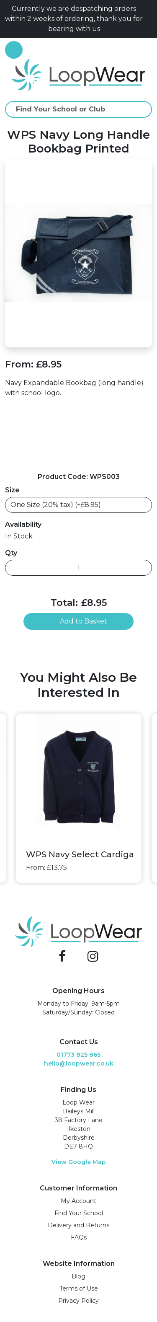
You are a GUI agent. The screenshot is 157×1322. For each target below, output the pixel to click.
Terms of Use (78, 1288)
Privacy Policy (78, 1300)
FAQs (79, 1237)
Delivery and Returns (78, 1225)
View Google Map (78, 1162)
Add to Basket (78, 621)
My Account (78, 1201)
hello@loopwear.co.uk (78, 1063)
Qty (11, 553)
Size (12, 490)
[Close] (148, 18)
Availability (23, 524)
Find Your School (78, 1213)
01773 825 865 (78, 1054)
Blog (78, 1276)
